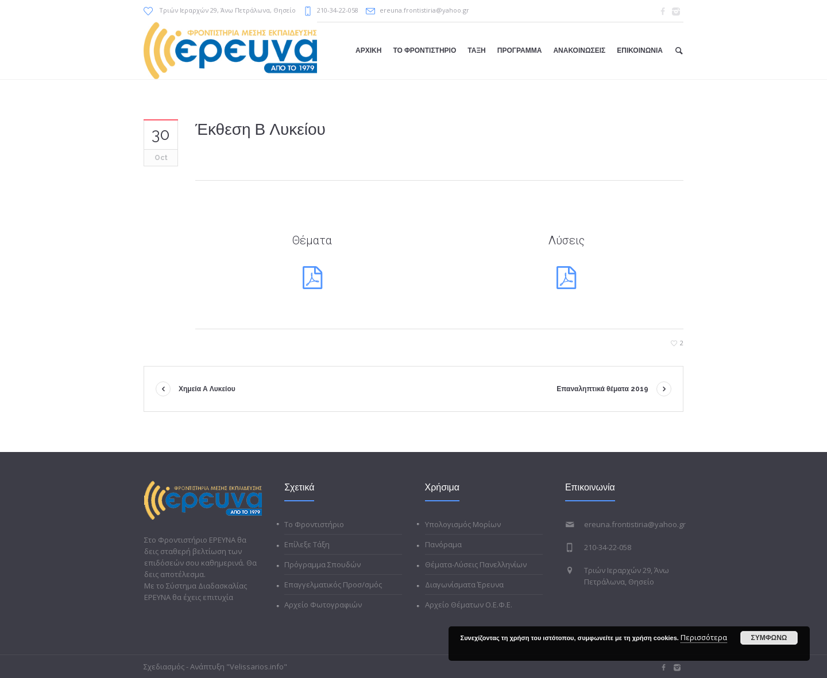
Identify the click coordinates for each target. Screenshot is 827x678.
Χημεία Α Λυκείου (207, 389)
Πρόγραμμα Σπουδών (322, 564)
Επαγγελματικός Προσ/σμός (333, 584)
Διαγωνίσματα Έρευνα (464, 584)
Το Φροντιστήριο (314, 524)
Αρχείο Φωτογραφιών (323, 604)
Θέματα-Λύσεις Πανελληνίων (476, 564)
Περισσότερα (704, 637)
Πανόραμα (443, 544)
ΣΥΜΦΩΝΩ (769, 638)
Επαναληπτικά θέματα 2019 (602, 389)
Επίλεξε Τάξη (307, 544)
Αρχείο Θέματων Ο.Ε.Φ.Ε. (468, 604)
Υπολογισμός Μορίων (463, 524)
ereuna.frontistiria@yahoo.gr (424, 10)
